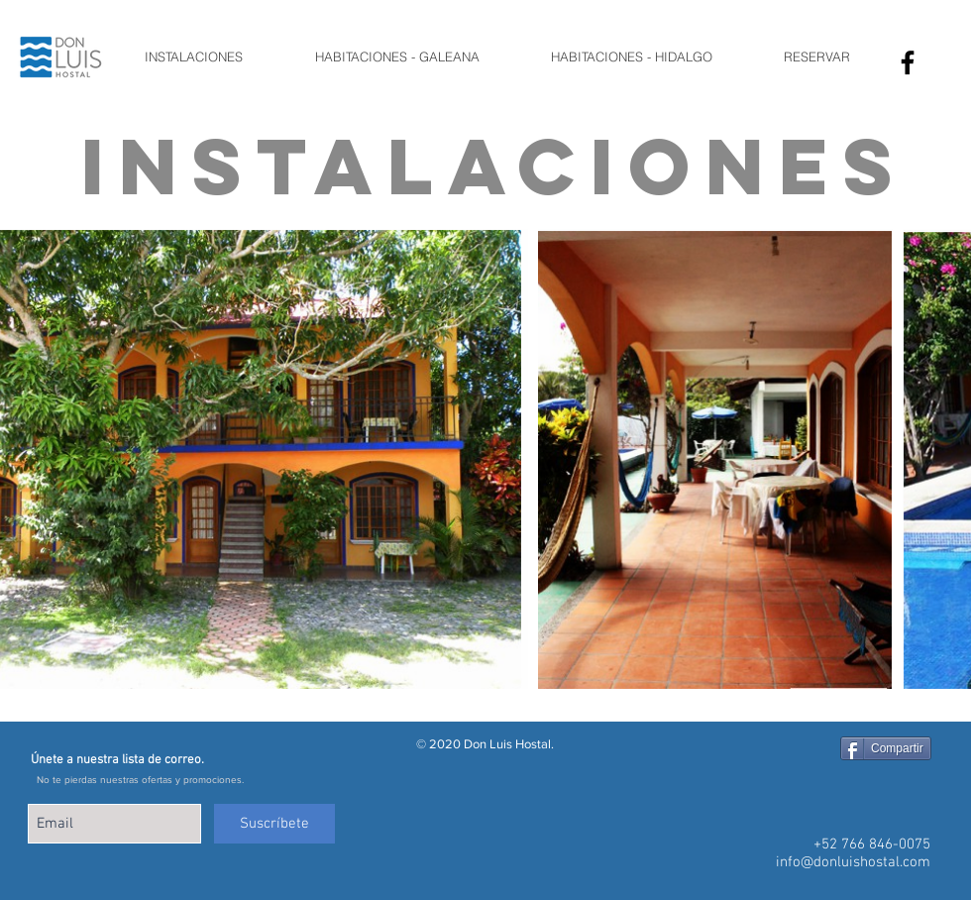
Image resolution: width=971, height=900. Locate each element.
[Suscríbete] (274, 824)
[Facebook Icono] (907, 62)
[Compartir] (885, 748)
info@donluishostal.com (853, 862)
